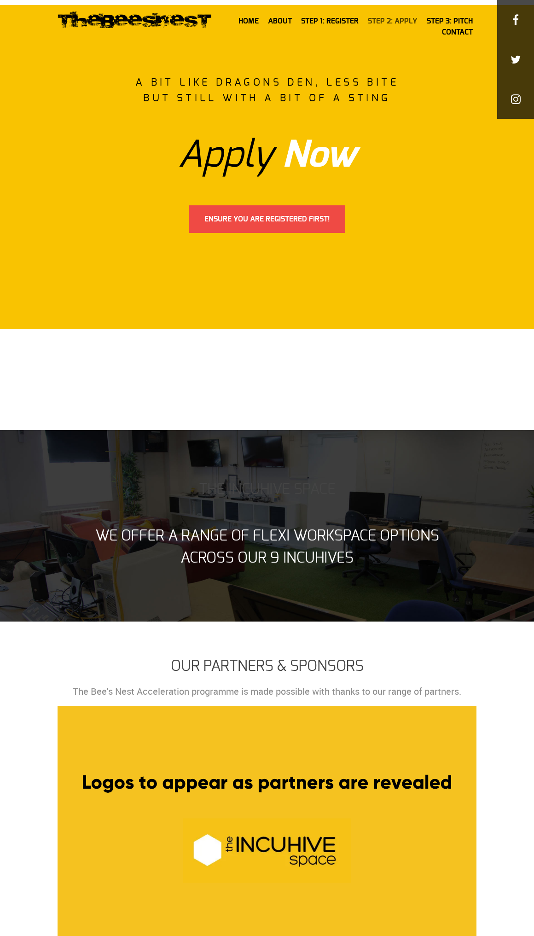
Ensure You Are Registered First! (267, 219)
